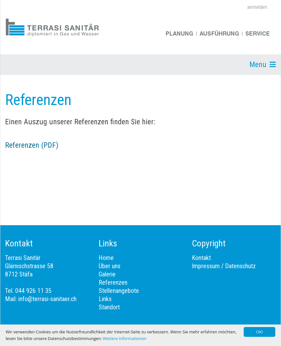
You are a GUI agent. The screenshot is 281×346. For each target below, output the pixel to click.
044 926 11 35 (33, 290)
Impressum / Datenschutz (224, 266)
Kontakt (201, 258)
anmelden (257, 7)
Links (105, 299)
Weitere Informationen (124, 338)
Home (106, 258)
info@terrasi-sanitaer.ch (47, 299)
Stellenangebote (119, 290)
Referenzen (113, 282)
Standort (109, 307)
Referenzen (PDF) (31, 145)
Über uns (109, 266)
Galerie (107, 274)
